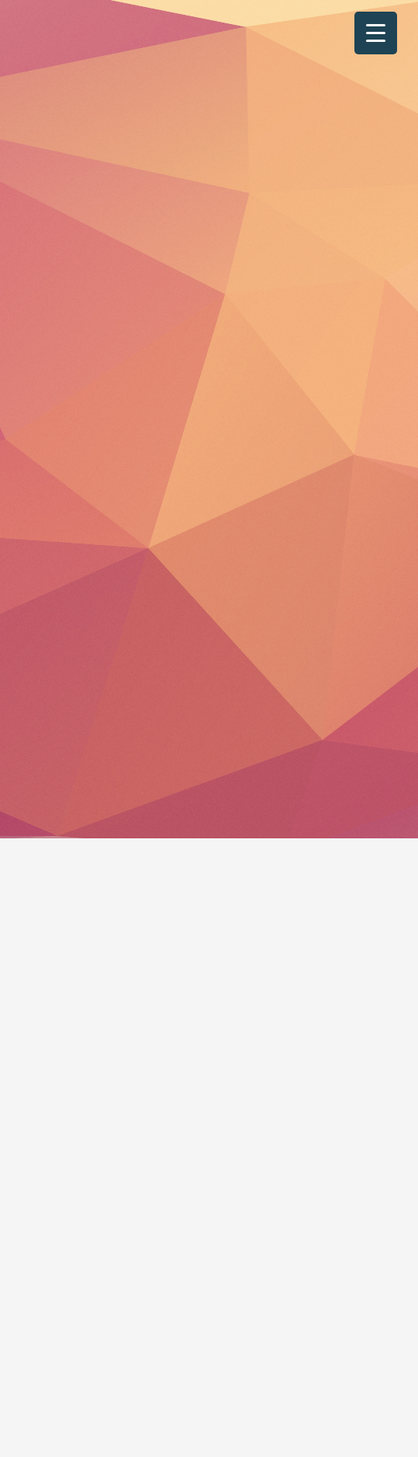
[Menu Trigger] (375, 33)
